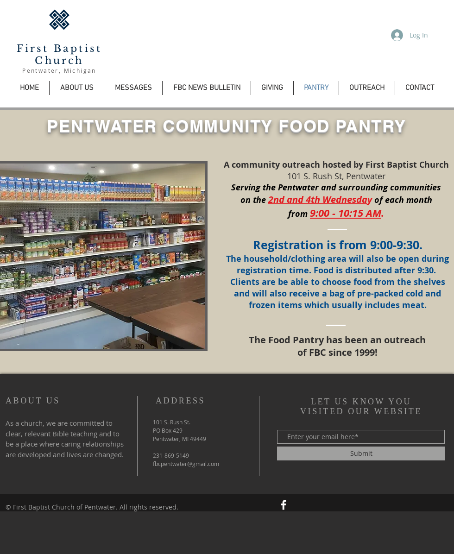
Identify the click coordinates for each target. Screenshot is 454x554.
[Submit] (361, 453)
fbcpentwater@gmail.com (186, 463)
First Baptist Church (59, 55)
